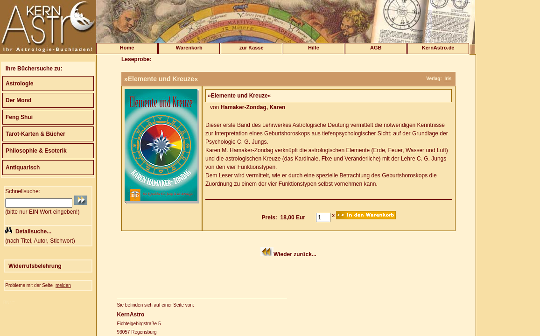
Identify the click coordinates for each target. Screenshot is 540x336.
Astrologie (19, 83)
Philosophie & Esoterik (36, 150)
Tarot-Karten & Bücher (35, 134)
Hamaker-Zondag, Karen (253, 107)
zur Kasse (251, 47)
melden (63, 285)
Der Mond (18, 100)
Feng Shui (19, 117)
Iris (447, 78)
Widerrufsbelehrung (35, 266)
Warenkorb (189, 47)
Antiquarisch (23, 167)
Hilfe (313, 47)
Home (127, 47)
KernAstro (131, 314)
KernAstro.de (438, 47)
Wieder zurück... (295, 254)
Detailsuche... (33, 231)
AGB (375, 47)
